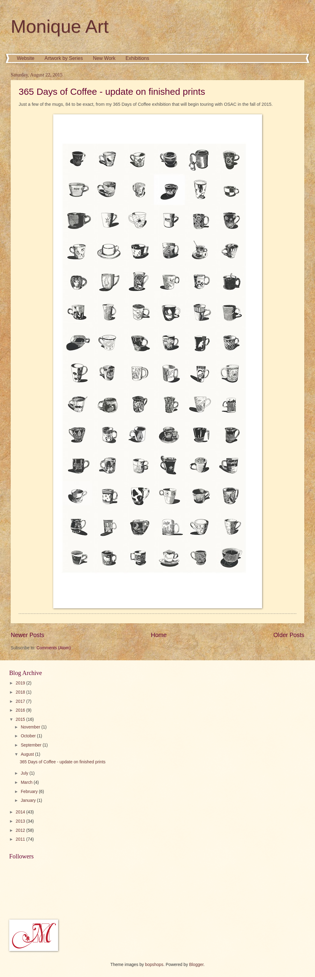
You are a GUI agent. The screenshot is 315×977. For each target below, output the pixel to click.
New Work (104, 58)
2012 (21, 830)
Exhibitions (137, 58)
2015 (21, 719)
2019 (21, 683)
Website (26, 58)
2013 (21, 821)
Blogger (196, 964)
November (31, 727)
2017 (21, 701)
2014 (21, 812)
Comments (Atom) (53, 648)
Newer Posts (27, 635)
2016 (21, 710)
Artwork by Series (64, 58)
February (30, 791)
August (28, 754)
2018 (21, 692)
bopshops (154, 964)
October (29, 736)
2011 (21, 839)
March (27, 782)
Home (159, 635)
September (32, 745)
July (25, 773)
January (29, 800)
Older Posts (288, 635)
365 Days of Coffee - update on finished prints (112, 92)
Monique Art (60, 26)
